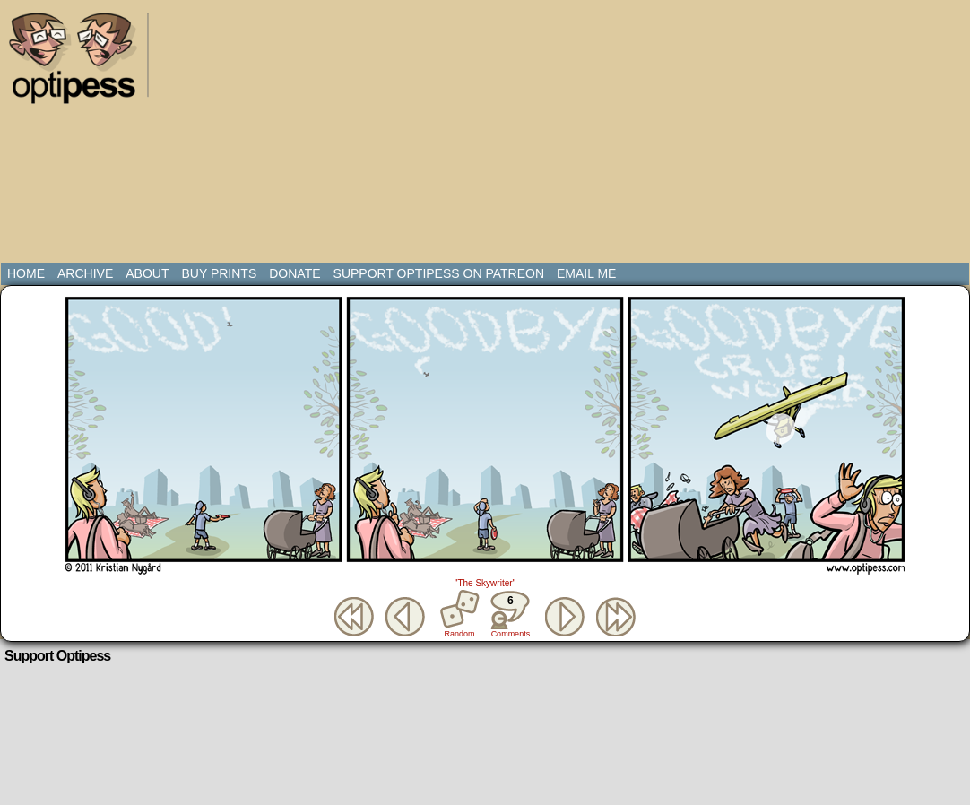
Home (26, 273)
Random (460, 633)
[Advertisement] (425, 134)
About (147, 273)
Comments (510, 614)
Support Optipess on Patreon (438, 273)
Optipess (81, 63)
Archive (85, 273)
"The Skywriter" (485, 583)
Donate (294, 273)
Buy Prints (218, 273)
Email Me (586, 273)
